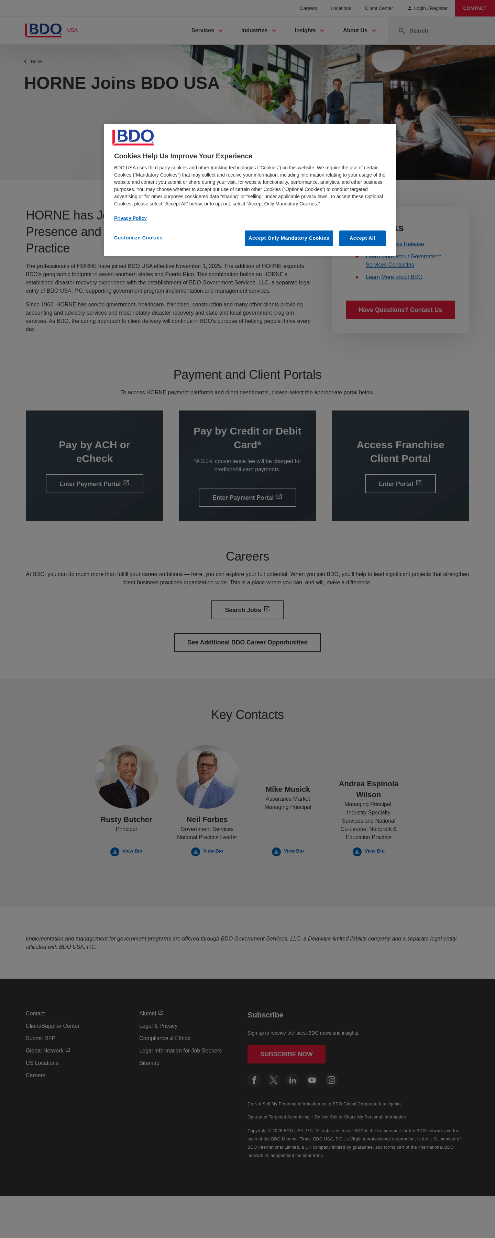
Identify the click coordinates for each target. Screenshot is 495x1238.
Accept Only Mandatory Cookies (289, 238)
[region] (250, 190)
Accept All (362, 238)
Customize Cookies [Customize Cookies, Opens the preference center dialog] (138, 237)
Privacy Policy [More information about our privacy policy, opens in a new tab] (130, 218)
